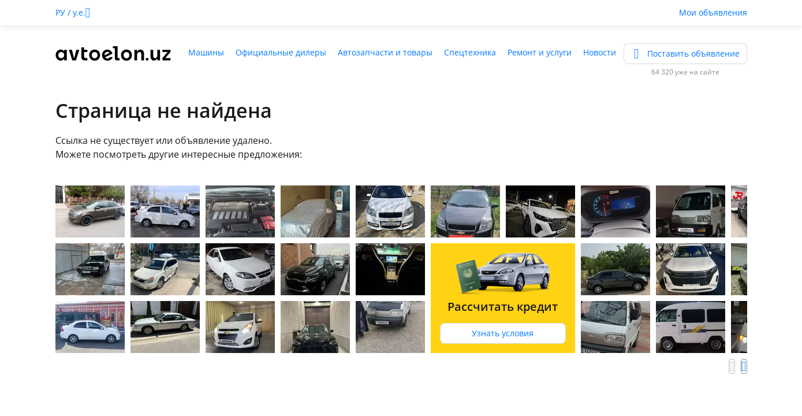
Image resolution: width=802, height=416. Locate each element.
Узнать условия (503, 333)
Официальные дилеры (281, 52)
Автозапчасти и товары (385, 52)
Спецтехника (470, 52)
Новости (599, 52)
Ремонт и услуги (540, 52)
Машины (206, 52)
